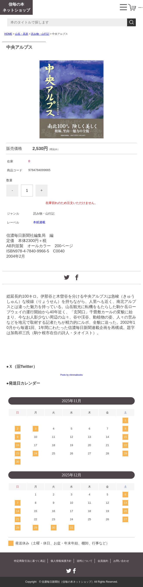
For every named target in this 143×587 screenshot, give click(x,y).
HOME (8, 33)
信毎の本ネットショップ (16, 7)
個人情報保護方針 (61, 560)
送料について (84, 560)
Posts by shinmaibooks (71, 375)
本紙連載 (39, 222)
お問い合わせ (121, 560)
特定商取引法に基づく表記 (29, 560)
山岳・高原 (21, 33)
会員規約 (103, 560)
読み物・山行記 (40, 33)
